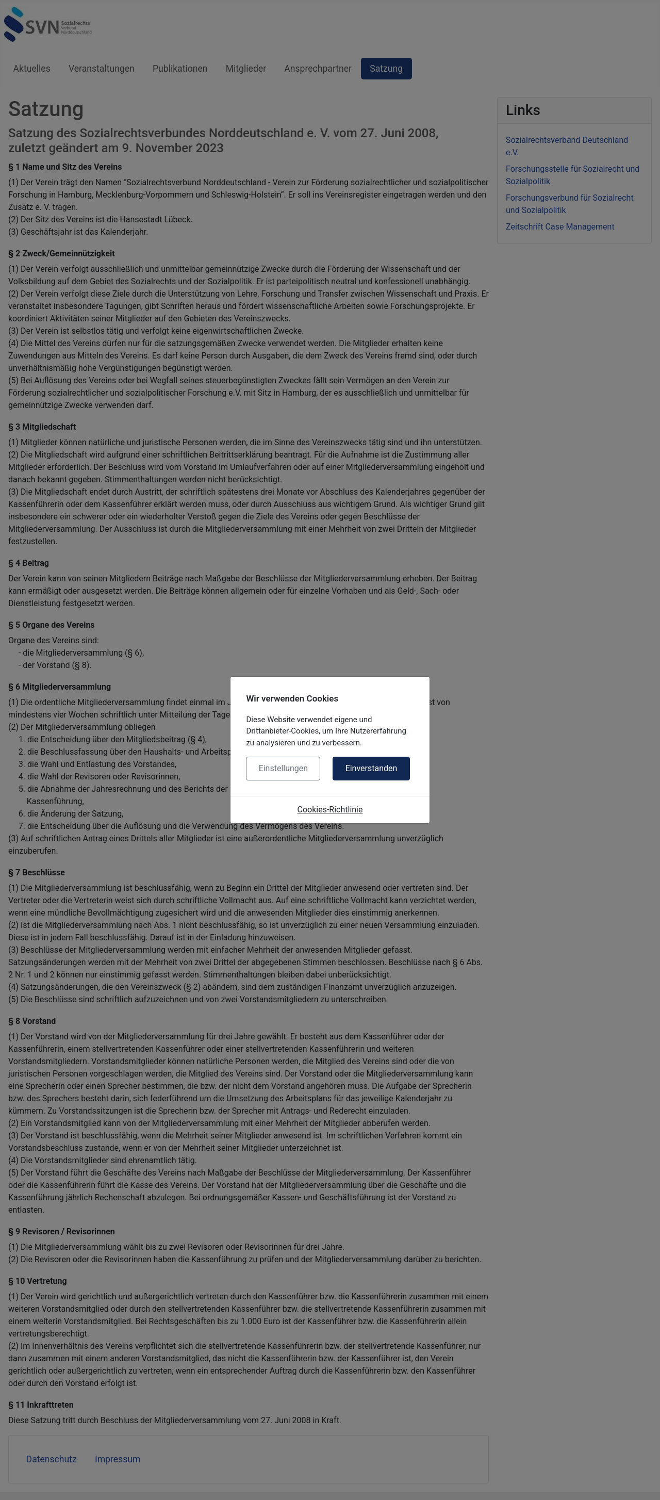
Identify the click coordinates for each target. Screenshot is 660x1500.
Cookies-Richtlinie (330, 809)
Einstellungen (283, 768)
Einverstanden (371, 768)
